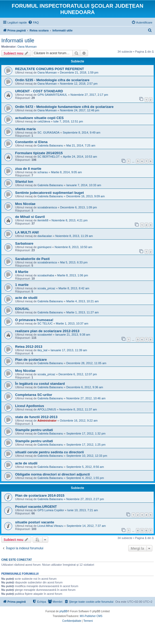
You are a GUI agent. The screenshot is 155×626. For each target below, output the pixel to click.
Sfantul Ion (24, 182)
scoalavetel (44, 334)
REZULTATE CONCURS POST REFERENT (49, 69)
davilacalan (44, 235)
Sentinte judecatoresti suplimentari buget (49, 193)
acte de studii (26, 298)
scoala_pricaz (46, 288)
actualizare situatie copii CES (39, 118)
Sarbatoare (24, 243)
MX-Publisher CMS (91, 616)
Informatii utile (17, 40)
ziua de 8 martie (28, 169)
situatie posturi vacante (34, 522)
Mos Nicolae (25, 204)
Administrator (46, 420)
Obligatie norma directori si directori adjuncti (52, 474)
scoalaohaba (45, 275)
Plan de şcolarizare (31, 360)
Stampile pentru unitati (34, 430)
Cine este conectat (16, 559)
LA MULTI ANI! (27, 232)
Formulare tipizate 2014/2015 (39, 153)
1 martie (22, 285)
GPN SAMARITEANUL (52, 94)
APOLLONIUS (46, 409)
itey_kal (42, 350)
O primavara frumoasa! (34, 320)
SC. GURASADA (48, 132)
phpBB (63, 611)
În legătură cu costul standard (40, 384)
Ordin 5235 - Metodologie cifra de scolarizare (52, 80)
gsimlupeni (44, 247)
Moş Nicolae (25, 371)
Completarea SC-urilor (33, 395)
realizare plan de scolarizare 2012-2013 (47, 331)
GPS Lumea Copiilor (50, 510)
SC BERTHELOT (48, 156)
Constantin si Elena (31, 142)
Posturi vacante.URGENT (36, 507)
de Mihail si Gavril (30, 217)
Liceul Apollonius (29, 406)
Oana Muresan (27, 46)
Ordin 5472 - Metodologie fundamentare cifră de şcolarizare (64, 107)
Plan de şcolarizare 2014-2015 (39, 495)
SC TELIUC (44, 323)
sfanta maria (25, 129)
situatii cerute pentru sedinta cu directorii (49, 452)
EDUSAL (22, 309)
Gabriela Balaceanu (50, 145)
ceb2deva (43, 121)
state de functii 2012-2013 (36, 417)
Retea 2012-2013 (28, 347)
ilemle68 (42, 220)
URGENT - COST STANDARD (39, 91)
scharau (42, 172)
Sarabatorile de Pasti (32, 259)
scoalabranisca (47, 207)
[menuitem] (33, 22)
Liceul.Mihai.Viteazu (50, 525)
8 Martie (21, 272)
